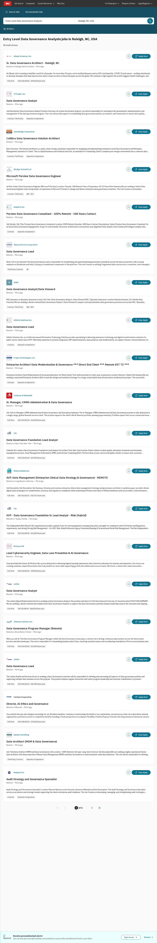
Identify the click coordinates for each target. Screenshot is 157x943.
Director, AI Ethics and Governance (27, 704)
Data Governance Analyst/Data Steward (30, 289)
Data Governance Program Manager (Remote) (34, 628)
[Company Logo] (9, 56)
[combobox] (36, 21)
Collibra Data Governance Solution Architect (33, 138)
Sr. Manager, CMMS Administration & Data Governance (39, 402)
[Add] (128, 56)
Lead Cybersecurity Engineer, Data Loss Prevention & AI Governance (47, 553)
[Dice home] (7, 3)
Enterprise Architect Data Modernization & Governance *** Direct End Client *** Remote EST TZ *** (67, 364)
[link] (57, 807)
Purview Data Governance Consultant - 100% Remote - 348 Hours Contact (51, 214)
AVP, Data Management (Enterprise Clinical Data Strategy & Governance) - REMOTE (57, 477)
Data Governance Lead (20, 251)
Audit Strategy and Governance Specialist (31, 779)
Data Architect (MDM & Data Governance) (31, 741)
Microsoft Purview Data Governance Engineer (33, 176)
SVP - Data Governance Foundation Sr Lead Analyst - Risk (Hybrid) (46, 515)
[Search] (150, 21)
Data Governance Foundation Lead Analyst (32, 440)
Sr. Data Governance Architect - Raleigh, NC (32, 63)
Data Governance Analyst (21, 100)
